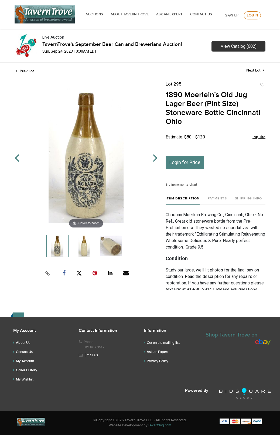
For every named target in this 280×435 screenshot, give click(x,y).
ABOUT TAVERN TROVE (130, 14)
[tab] (183, 201)
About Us (23, 343)
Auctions (94, 14)
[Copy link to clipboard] (48, 273)
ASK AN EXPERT (169, 14)
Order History (26, 370)
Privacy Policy (157, 361)
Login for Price (184, 162)
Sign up (231, 15)
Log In (252, 15)
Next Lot (255, 70)
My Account (25, 361)
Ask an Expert (157, 352)
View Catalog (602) (239, 46)
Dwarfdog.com (159, 425)
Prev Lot (25, 71)
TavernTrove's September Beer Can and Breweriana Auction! (112, 44)
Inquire (258, 137)
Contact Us (201, 14)
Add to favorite (262, 85)
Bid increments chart (181, 184)
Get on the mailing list (163, 343)
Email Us (91, 355)
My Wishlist (24, 379)
